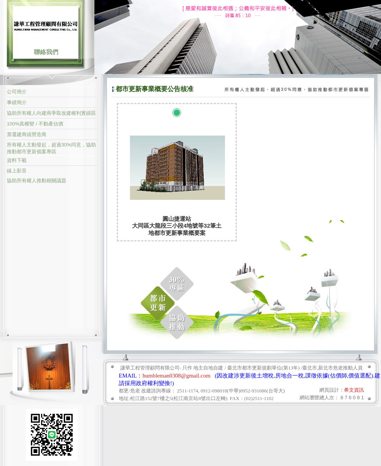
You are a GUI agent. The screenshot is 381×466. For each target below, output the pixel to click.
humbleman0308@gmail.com (176, 376)
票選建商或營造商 (26, 134)
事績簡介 (17, 102)
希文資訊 (354, 390)
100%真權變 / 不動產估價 (35, 124)
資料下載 (17, 160)
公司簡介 (17, 92)
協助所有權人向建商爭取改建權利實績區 (51, 113)
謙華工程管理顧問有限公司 (45, 25)
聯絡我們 (46, 52)
